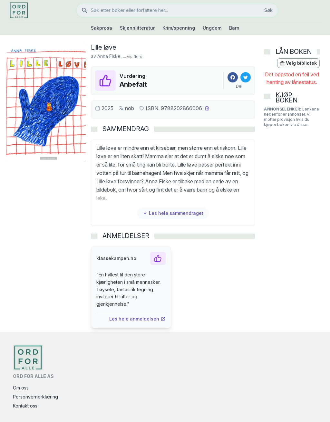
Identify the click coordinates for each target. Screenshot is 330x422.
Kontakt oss (25, 405)
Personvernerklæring (35, 396)
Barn (234, 28)
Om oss (21, 387)
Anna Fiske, (109, 56)
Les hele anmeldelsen (137, 318)
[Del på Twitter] (245, 77)
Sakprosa (101, 28)
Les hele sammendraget (172, 213)
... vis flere (132, 56)
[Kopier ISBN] (207, 108)
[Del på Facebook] (233, 77)
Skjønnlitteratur (137, 28)
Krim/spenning (178, 28)
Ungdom (212, 28)
